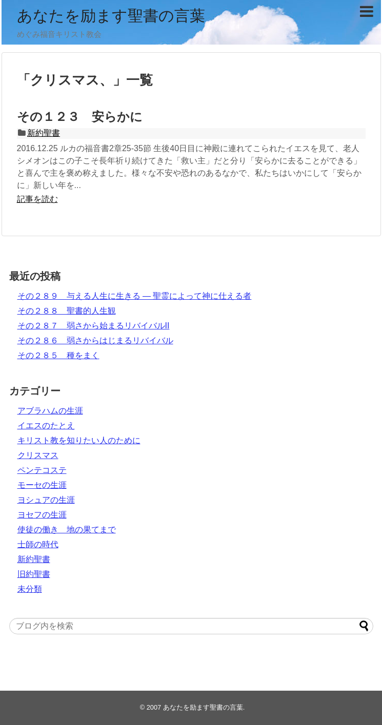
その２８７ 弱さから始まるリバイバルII (93, 325)
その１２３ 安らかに (80, 116)
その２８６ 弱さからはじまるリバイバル (95, 340)
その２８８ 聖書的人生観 (66, 310)
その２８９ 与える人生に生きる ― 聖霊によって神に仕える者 (134, 296)
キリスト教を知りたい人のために (78, 440)
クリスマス (37, 455)
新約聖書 (43, 133)
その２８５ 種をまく (58, 355)
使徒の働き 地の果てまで (66, 529)
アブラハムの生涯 (50, 410)
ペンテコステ (42, 470)
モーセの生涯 (42, 485)
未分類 (29, 589)
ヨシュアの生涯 (46, 499)
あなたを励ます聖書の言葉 (111, 15)
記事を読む (37, 199)
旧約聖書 (33, 574)
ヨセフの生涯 (42, 514)
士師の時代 (37, 544)
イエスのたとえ (46, 425)
